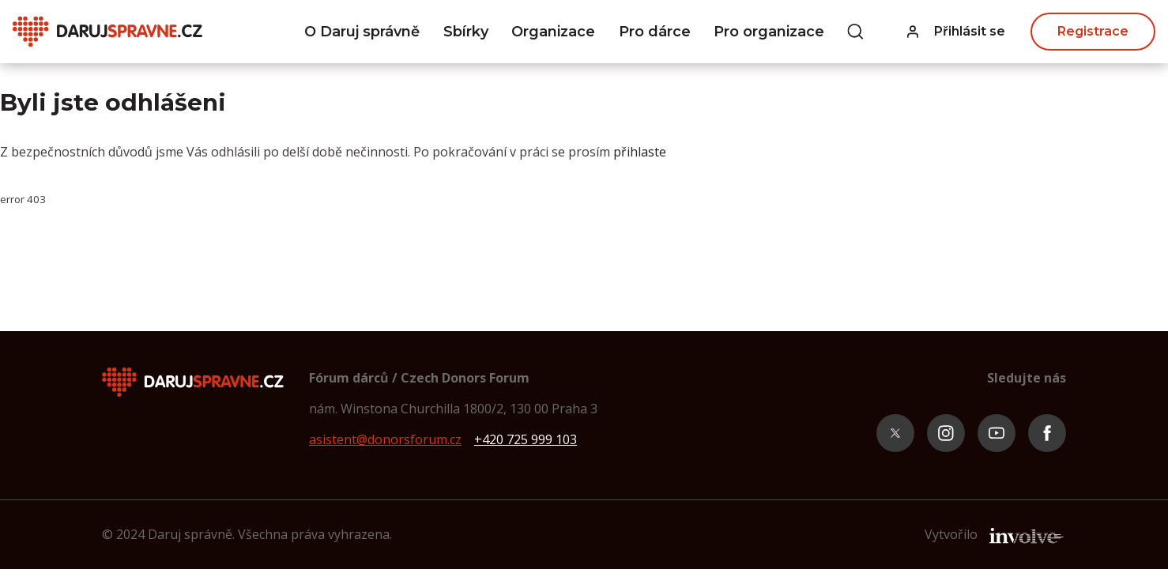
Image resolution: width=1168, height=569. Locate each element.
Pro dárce (655, 31)
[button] (956, 32)
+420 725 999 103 (525, 439)
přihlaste (639, 151)
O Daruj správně (362, 31)
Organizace (553, 31)
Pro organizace (769, 31)
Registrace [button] (1092, 31)
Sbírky (465, 31)
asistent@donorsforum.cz (385, 439)
